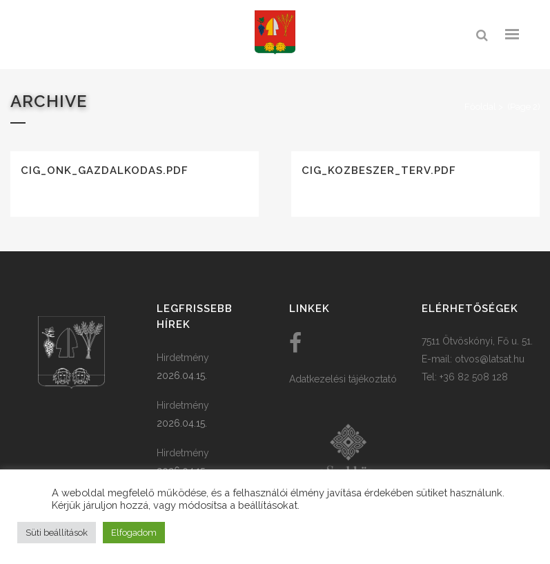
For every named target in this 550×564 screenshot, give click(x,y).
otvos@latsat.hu (489, 358)
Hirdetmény (183, 357)
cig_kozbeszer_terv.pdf (379, 170)
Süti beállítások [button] (57, 532)
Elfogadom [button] (134, 532)
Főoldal (480, 106)
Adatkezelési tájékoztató (343, 379)
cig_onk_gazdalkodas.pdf (104, 170)
